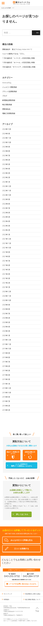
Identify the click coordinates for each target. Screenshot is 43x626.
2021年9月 (6, 252)
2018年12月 (6, 388)
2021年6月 (6, 265)
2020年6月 (6, 318)
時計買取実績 (7, 104)
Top (37, 611)
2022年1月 (6, 234)
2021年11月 (6, 243)
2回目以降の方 (30, 455)
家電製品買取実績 (8, 100)
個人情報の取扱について (32, 599)
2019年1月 (6, 384)
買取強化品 (6, 109)
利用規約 (6, 599)
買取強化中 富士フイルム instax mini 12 (17, 49)
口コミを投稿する (21, 548)
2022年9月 (6, 199)
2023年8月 (6, 151)
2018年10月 (6, 392)
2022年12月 (6, 186)
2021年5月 (6, 269)
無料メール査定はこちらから (21, 465)
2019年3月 (6, 379)
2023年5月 (6, 164)
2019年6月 (6, 366)
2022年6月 (6, 212)
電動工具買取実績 (8, 113)
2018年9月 (6, 397)
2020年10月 (6, 300)
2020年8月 (6, 309)
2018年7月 (6, 401)
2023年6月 (6, 160)
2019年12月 (6, 340)
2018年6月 (6, 406)
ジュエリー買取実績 (9, 87)
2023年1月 (6, 182)
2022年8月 (6, 204)
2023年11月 (6, 138)
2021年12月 (6, 239)
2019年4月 (6, 375)
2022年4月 (6, 221)
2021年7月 (6, 261)
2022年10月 (6, 195)
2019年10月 (6, 348)
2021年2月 (6, 283)
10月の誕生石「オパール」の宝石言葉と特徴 (18, 62)
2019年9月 (6, 353)
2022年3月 (6, 226)
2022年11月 (6, 190)
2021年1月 (6, 287)
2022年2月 (6, 230)
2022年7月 (6, 208)
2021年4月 (6, 274)
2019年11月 (6, 344)
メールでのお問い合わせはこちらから (22, 584)
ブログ (4, 96)
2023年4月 (6, 169)
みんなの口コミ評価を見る (22, 540)
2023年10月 (6, 142)
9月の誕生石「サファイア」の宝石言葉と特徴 (18, 67)
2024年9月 (6, 133)
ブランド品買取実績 (9, 91)
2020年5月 (6, 322)
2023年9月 (6, 147)
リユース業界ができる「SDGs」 (13, 54)
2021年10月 (6, 248)
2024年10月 (6, 129)
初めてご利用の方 (13, 455)
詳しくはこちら (22, 514)
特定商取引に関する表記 (32, 594)
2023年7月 (6, 155)
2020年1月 (6, 335)
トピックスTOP (6, 8)
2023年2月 (6, 177)
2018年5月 (6, 410)
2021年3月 (6, 278)
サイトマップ (8, 594)
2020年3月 (6, 331)
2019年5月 (6, 370)
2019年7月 (6, 362)
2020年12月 (6, 291)
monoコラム (6, 83)
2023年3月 (6, 173)
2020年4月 (6, 327)
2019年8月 (6, 357)
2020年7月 (6, 313)
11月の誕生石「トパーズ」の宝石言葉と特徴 (18, 58)
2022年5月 (6, 217)
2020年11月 (6, 296)
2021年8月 (6, 256)
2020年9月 (6, 305)
